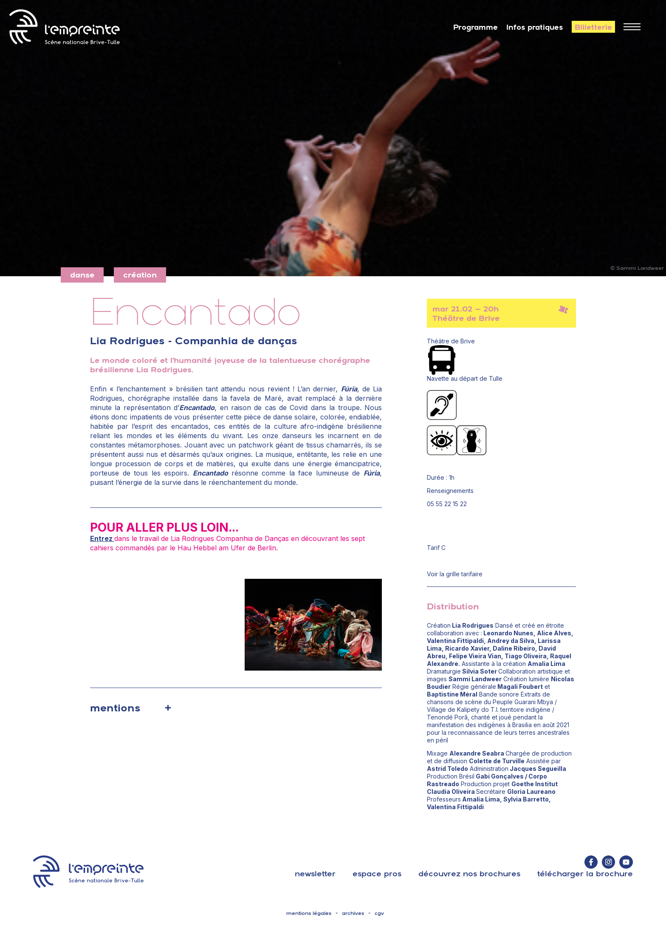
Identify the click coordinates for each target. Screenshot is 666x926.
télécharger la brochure (585, 873)
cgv (379, 913)
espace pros (377, 873)
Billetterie (593, 27)
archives (353, 913)
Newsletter (315, 873)
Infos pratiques (534, 27)
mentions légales (308, 913)
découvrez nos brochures (469, 873)
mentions (115, 707)
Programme (475, 27)
